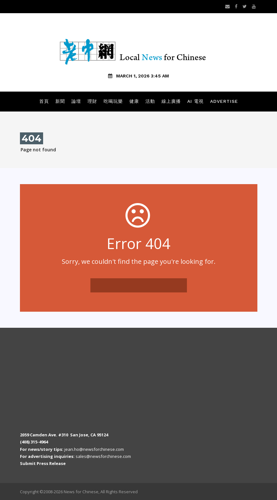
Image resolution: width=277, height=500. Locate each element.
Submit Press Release (43, 463)
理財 (92, 101)
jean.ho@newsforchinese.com (94, 449)
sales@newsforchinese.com (103, 456)
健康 (134, 101)
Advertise (224, 101)
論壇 (76, 101)
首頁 (44, 101)
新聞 (60, 101)
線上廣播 (171, 101)
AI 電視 (195, 101)
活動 (150, 101)
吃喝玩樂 (113, 101)
